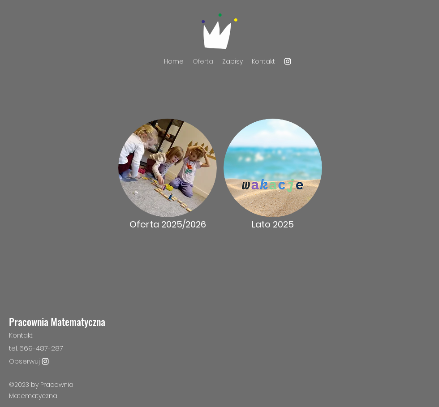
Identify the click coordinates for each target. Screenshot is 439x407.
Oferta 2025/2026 (167, 224)
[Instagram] (287, 61)
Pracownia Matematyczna (57, 321)
